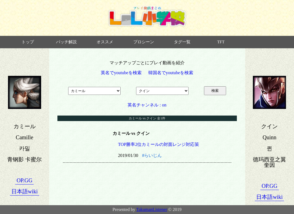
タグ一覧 (182, 42)
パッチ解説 (66, 42)
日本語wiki (24, 191)
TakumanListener (151, 209)
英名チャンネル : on (147, 105)
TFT (221, 42)
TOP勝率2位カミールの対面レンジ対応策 (158, 144)
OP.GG (24, 180)
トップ (28, 42)
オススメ (105, 42)
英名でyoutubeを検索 (121, 72)
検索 (215, 91)
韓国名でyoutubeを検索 (171, 72)
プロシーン (143, 42)
